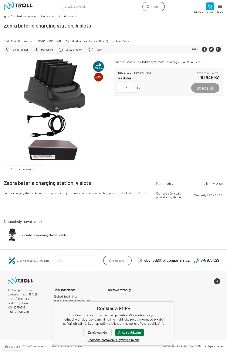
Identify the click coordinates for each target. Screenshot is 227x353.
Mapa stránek (215, 346)
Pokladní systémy (26, 16)
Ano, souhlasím (129, 332)
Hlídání (99, 49)
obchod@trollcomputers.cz (167, 260)
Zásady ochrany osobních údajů (72, 300)
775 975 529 (210, 260)
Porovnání (47, 49)
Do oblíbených (21, 49)
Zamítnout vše (97, 332)
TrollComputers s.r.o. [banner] (20, 5)
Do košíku (205, 88)
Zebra (125, 41)
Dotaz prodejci (74, 49)
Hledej (154, 6)
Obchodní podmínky (65, 296)
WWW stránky (171, 346)
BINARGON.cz (196, 346)
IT (11, 16)
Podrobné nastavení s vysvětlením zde (114, 340)
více (198, 62)
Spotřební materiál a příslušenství (58, 16)
